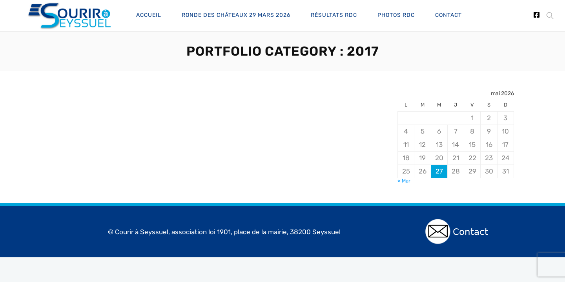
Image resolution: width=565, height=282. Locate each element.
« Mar (403, 181)
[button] (548, 15)
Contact (448, 15)
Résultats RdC (334, 15)
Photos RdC (396, 15)
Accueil (148, 15)
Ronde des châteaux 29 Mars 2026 (236, 15)
